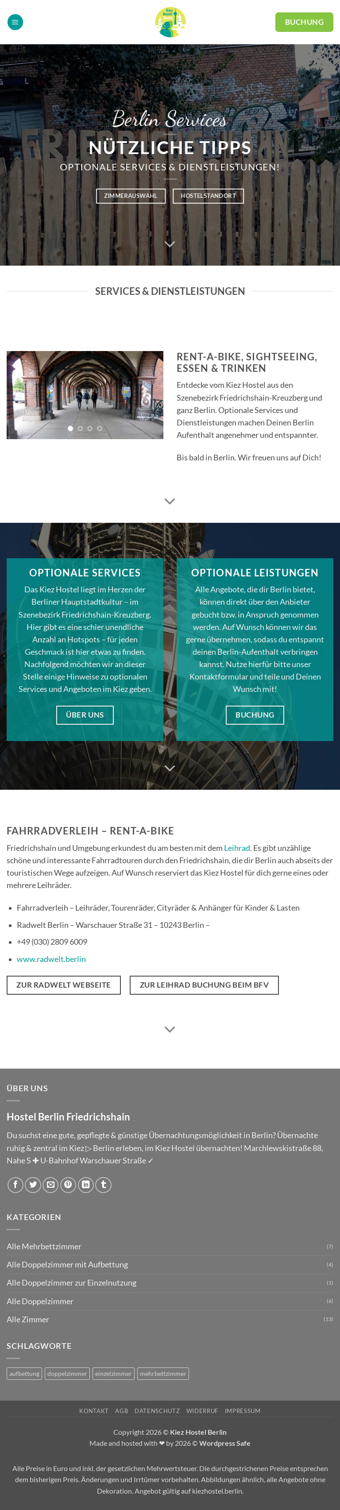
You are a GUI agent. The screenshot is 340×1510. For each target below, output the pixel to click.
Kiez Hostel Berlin (198, 1432)
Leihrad (237, 848)
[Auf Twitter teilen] (33, 1185)
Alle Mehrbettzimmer (44, 1246)
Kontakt (94, 1410)
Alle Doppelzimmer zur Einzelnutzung (71, 1282)
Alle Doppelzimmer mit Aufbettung (67, 1264)
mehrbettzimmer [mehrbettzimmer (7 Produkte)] (163, 1373)
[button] (15, 22)
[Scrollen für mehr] (170, 244)
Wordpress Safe (225, 1443)
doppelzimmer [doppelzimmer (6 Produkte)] (67, 1373)
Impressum (243, 1410)
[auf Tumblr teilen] (103, 1185)
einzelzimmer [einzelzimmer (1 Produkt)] (113, 1373)
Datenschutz (157, 1410)
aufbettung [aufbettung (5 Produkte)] (24, 1373)
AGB (121, 1410)
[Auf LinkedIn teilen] (86, 1185)
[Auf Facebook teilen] (15, 1185)
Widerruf (202, 1410)
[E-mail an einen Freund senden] (50, 1185)
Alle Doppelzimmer (40, 1301)
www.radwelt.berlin (51, 959)
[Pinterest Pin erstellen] (68, 1185)
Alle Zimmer (28, 1319)
